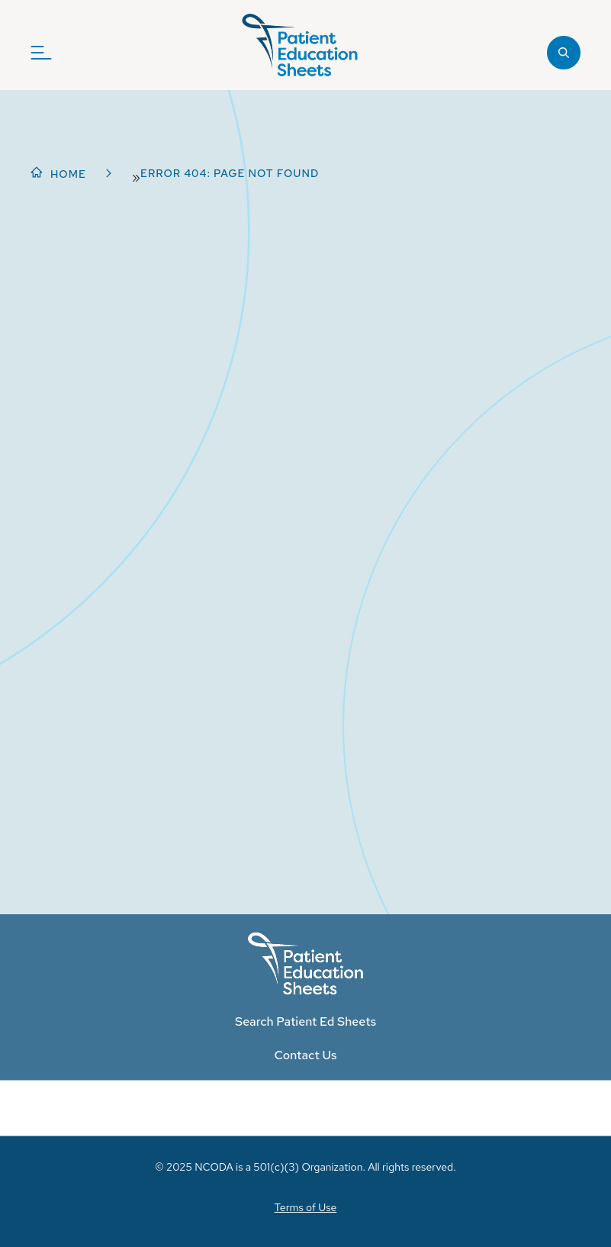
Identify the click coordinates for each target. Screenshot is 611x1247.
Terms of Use (306, 1207)
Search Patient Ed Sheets (305, 1021)
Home (68, 174)
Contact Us (305, 1055)
